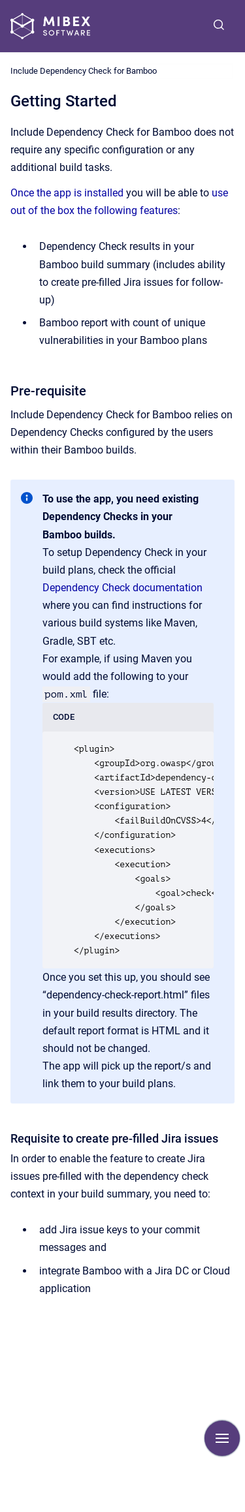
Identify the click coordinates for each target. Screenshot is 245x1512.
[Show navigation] (222, 1438)
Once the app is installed (66, 193)
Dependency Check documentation (122, 587)
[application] (241, 1508)
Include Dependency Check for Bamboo (83, 71)
